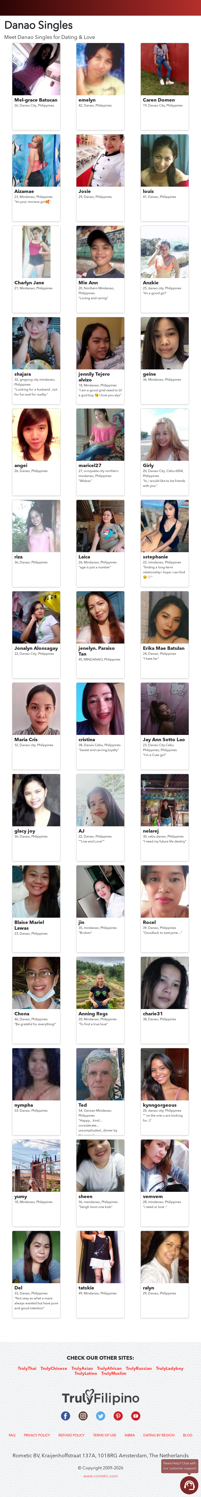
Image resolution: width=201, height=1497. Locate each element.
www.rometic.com (100, 1476)
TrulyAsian (82, 1369)
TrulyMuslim (113, 1374)
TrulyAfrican (109, 1369)
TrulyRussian (139, 1369)
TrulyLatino (86, 1374)
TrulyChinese (54, 1369)
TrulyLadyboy (169, 1369)
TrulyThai (27, 1369)
